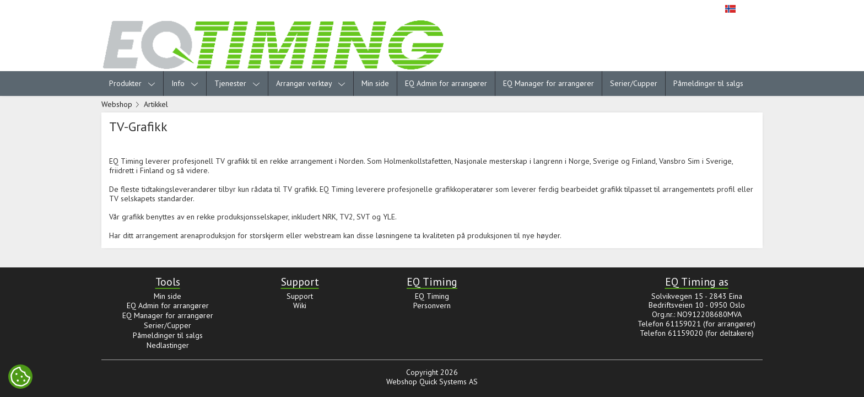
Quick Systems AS (448, 382)
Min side (375, 83)
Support (300, 296)
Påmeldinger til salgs (708, 83)
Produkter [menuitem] (132, 83)
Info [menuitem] (184, 83)
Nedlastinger (168, 345)
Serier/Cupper (633, 83)
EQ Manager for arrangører (548, 83)
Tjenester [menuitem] (237, 83)
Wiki (299, 305)
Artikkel (156, 104)
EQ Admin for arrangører (446, 83)
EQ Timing (432, 296)
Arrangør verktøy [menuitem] (310, 83)
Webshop (116, 104)
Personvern (432, 305)
